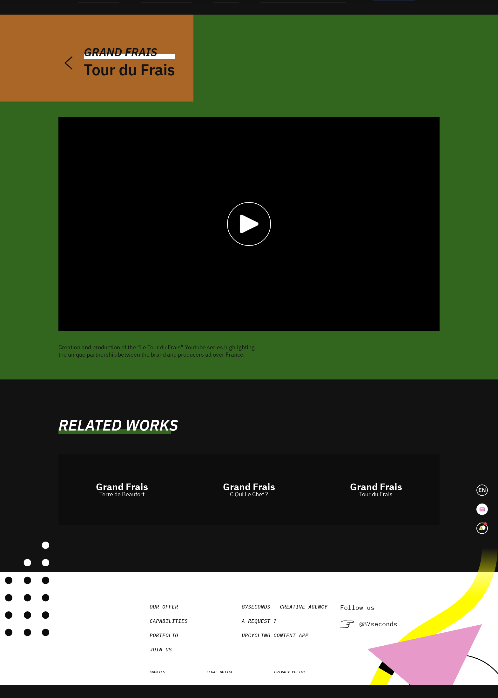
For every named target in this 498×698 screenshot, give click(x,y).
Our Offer (157, 617)
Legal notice (212, 682)
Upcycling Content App (268, 646)
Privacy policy (282, 682)
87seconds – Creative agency (277, 617)
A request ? (249, 632)
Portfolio (157, 646)
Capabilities (162, 632)
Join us (154, 660)
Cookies (150, 682)
